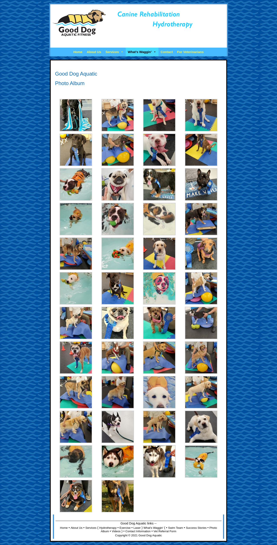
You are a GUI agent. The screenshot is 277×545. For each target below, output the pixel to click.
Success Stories (196, 527)
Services (115, 52)
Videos (116, 531)
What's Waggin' (153, 527)
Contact (167, 52)
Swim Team (175, 527)
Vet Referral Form (164, 531)
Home (77, 52)
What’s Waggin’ (142, 52)
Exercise (124, 527)
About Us (94, 52)
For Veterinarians (190, 52)
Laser (137, 527)
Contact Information (138, 531)
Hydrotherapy (108, 527)
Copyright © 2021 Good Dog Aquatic (138, 535)
